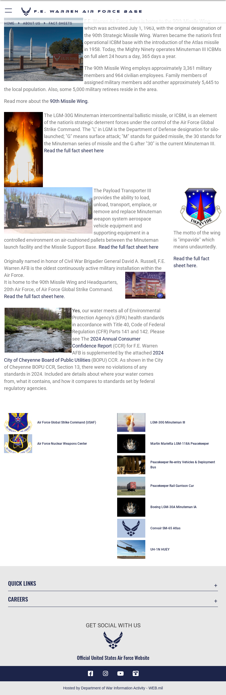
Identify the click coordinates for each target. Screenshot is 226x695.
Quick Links (22, 583)
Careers (18, 599)
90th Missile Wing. (69, 101)
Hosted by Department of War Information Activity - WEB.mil (113, 688)
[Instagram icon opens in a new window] (105, 673)
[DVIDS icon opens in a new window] (136, 673)
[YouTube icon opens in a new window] (121, 673)
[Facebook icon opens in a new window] (90, 673)
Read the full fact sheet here (74, 150)
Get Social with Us (113, 625)
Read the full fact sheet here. (34, 296)
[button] (8, 11)
